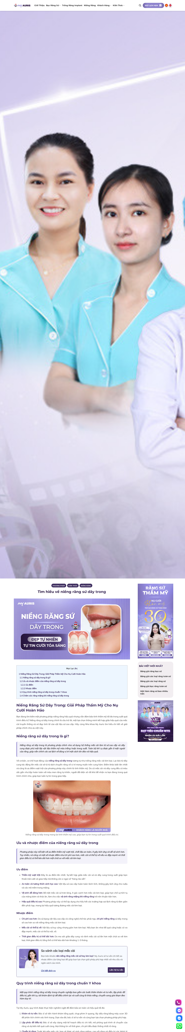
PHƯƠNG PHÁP (59, 586)
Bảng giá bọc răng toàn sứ (153, 686)
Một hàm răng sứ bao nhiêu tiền (154, 692)
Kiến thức (118, 5)
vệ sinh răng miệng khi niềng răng (77, 896)
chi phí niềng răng (106, 918)
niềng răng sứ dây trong (60, 760)
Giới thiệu (39, 5)
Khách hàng (104, 5)
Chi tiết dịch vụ (48, 970)
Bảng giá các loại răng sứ (153, 681)
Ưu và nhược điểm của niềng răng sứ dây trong (43, 681)
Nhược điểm (29, 688)
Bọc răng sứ (53, 5)
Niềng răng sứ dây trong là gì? (35, 677)
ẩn (76, 668)
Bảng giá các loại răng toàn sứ (155, 676)
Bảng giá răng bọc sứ (151, 671)
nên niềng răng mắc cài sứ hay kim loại (74, 956)
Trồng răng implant (72, 5)
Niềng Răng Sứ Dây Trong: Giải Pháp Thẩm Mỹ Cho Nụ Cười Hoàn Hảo (52, 674)
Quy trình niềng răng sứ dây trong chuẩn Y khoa (43, 692)
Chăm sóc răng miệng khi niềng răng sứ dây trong (44, 695)
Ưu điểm (27, 684)
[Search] (140, 5)
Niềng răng (90, 5)
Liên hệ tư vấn (116, 970)
